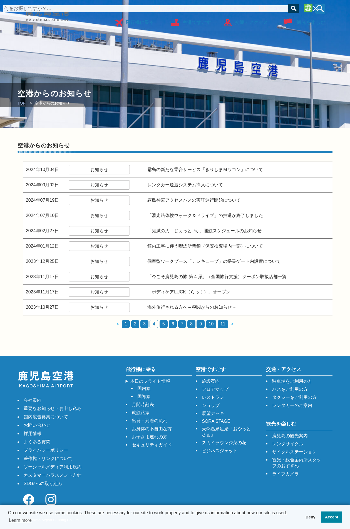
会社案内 (32, 400)
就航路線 (141, 412)
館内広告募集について (46, 416)
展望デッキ (213, 413)
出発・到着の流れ (149, 420)
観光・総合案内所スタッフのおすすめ (296, 463)
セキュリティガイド (152, 445)
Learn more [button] (20, 520)
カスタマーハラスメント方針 (52, 475)
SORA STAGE (216, 421)
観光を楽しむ (311, 20)
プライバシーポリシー (46, 450)
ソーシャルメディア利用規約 (52, 466)
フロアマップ (280, 7)
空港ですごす (197, 20)
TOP (22, 103)
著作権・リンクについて (48, 458)
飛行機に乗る (140, 20)
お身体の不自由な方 (180, 7)
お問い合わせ (37, 425)
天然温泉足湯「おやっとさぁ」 (226, 431)
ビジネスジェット (219, 450)
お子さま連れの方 (149, 436)
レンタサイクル (287, 443)
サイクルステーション (294, 451)
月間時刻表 (143, 404)
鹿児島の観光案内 (290, 435)
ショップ (211, 405)
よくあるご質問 (233, 7)
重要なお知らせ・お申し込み (52, 408)
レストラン (213, 397)
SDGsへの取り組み (43, 483)
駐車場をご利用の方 (292, 381)
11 (222, 324)
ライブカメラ (285, 473)
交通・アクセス (251, 20)
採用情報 (32, 433)
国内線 (144, 388)
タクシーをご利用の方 (294, 397)
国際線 (144, 396)
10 (211, 324)
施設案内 (211, 381)
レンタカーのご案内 (292, 405)
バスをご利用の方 (290, 389)
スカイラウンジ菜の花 (224, 442)
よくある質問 (37, 441)
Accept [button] (331, 517)
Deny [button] (310, 517)
